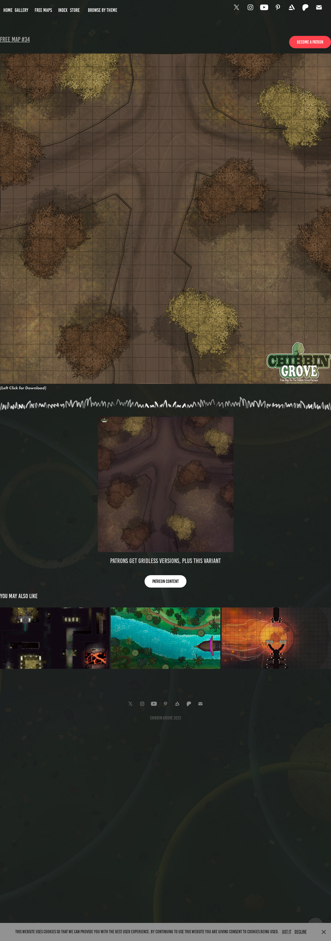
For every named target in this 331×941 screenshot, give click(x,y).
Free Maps (43, 10)
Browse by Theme (102, 10)
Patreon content (165, 581)
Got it (286, 931)
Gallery (21, 10)
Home (7, 10)
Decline (301, 931)
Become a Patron (310, 42)
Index (62, 10)
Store (75, 10)
